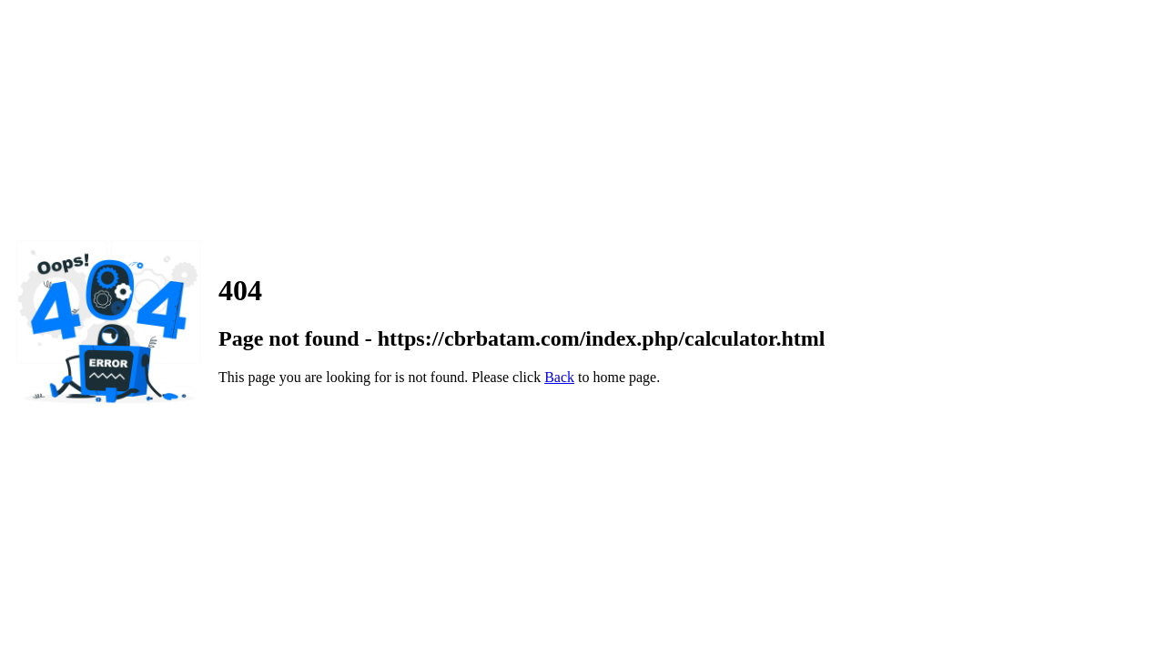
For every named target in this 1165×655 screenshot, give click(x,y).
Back (559, 377)
